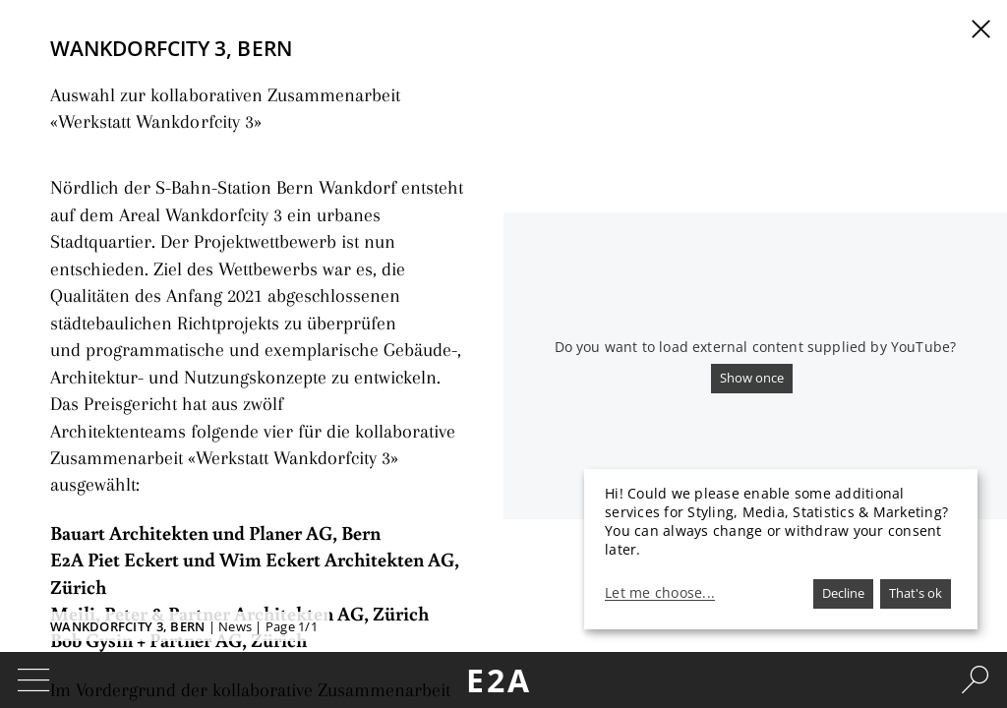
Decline (843, 593)
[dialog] (780, 549)
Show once (752, 377)
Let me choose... (660, 593)
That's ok (915, 593)
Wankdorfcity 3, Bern (127, 626)
